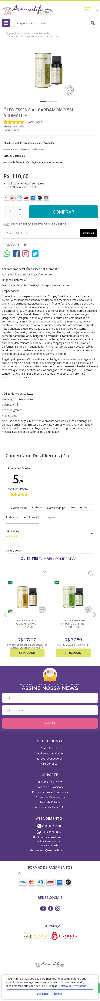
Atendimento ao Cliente (49, 753)
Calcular (88, 233)
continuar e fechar (50, 994)
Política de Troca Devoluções (50, 792)
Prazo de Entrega (50, 802)
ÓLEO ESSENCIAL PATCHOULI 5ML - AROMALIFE (73, 624)
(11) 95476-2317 (49, 831)
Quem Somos (49, 748)
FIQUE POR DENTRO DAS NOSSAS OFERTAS (50, 686)
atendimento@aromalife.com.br (49, 850)
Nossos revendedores (49, 758)
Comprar (27, 653)
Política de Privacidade (50, 787)
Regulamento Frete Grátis (50, 807)
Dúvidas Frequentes (50, 782)
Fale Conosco (49, 763)
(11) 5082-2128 (49, 826)
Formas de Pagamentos (50, 797)
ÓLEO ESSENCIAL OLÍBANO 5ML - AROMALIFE (27, 624)
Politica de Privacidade (72, 986)
